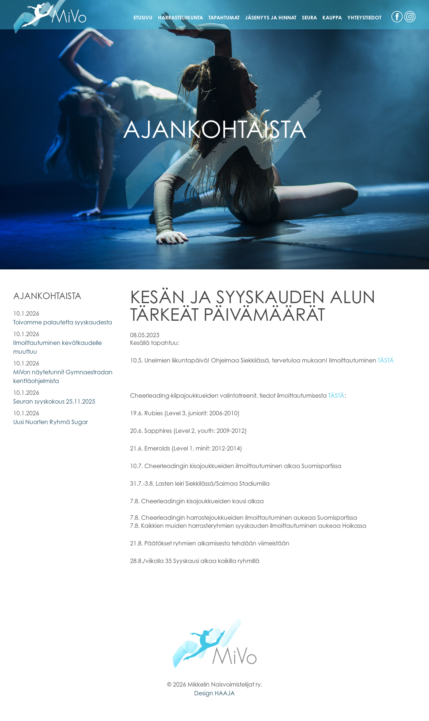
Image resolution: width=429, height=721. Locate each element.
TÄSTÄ (386, 360)
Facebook (397, 16)
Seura (309, 17)
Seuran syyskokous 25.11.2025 (54, 401)
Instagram (409, 16)
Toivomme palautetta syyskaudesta (62, 322)
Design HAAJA (214, 693)
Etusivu (142, 17)
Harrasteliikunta (180, 17)
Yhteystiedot (364, 17)
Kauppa (332, 17)
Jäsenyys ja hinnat (270, 17)
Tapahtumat (224, 17)
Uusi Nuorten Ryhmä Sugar (50, 422)
